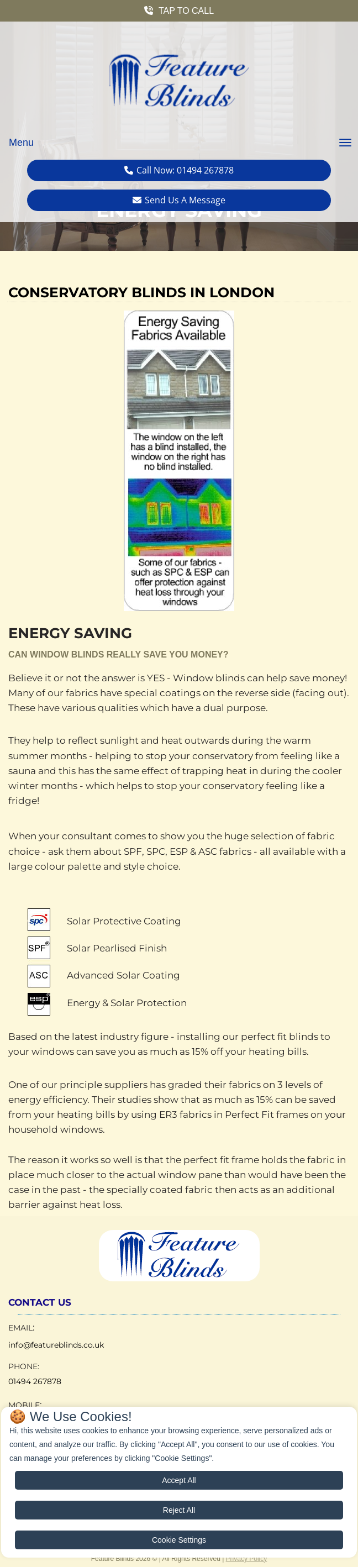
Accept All (179, 1480)
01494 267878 (34, 1381)
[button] (179, 11)
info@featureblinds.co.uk (56, 1345)
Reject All (179, 1510)
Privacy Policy (246, 1559)
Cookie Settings (179, 1540)
